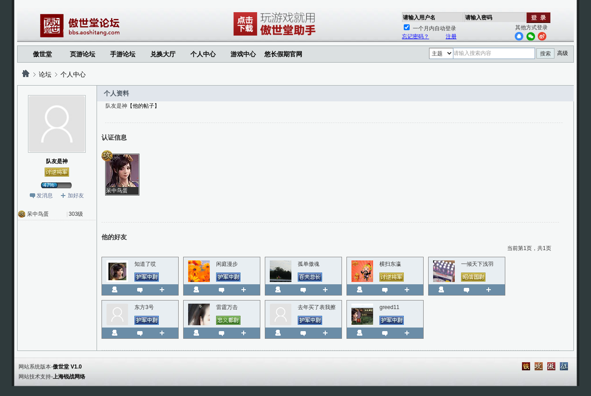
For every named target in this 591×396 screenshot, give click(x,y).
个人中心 (73, 74)
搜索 (545, 53)
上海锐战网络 (69, 376)
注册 (451, 36)
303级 (76, 214)
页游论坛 (82, 54)
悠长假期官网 (283, 54)
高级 (562, 53)
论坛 (45, 74)
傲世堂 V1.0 (67, 367)
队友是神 (57, 161)
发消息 (45, 195)
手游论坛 (122, 54)
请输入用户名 (419, 17)
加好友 (76, 195)
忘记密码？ (415, 36)
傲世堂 (42, 54)
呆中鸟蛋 (38, 214)
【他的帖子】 (143, 106)
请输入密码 (478, 17)
